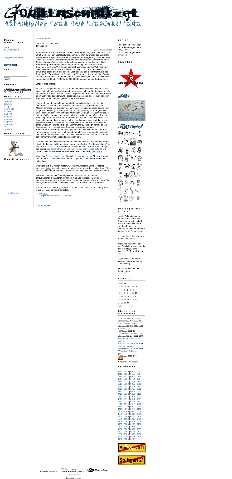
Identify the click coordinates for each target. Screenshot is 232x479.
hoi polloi (8, 111)
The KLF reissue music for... (131, 333)
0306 (126, 439)
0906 (139, 434)
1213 (132, 381)
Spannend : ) (124, 328)
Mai (119, 306)
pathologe (8, 124)
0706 (126, 436)
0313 (139, 386)
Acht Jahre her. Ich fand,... (130, 318)
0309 (126, 416)
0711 (126, 399)
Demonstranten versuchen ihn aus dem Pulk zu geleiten (76, 149)
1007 (132, 426)
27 (119, 303)
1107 (126, 426)
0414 (132, 379)
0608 (132, 421)
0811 (120, 399)
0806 (120, 436)
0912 (139, 389)
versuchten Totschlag (79, 110)
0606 (132, 436)
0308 (126, 424)
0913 (126, 384)
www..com (13, 193)
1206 (120, 434)
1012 (132, 389)
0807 (120, 429)
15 (125, 296)
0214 (120, 381)
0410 (120, 409)
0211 (132, 401)
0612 (132, 391)
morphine (8, 119)
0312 (126, 394)
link (41, 195)
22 (125, 299)
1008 (132, 419)
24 (130, 299)
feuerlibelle (9, 109)
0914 (132, 376)
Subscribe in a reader (128, 362)
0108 (139, 424)
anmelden (122, 55)
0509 (139, 414)
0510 (139, 406)
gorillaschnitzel (99, 50)
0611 (132, 399)
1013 (120, 384)
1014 (126, 376)
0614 (120, 379)
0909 (139, 411)
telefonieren (97, 151)
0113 (126, 389)
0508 (139, 421)
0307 (126, 431)
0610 (132, 406)
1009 (132, 411)
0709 (126, 414)
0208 (132, 424)
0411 (120, 401)
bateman (8, 101)
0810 (120, 406)
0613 (120, 386)
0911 (139, 396)
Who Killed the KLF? (127, 323)
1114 (120, 376)
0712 (126, 391)
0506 (139, 436)
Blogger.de (53, 471)
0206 (132, 439)
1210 (120, 404)
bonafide (8, 104)
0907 (139, 426)
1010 (132, 404)
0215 (126, 374)
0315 (120, 374)
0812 (120, 391)
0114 (126, 381)
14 (122, 296)
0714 (139, 376)
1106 (126, 434)
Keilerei (49, 146)
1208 (120, 419)
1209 (120, 411)
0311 (126, 401)
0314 (139, 379)
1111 (126, 396)
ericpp (6, 106)
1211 (120, 396)
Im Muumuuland (11, 50)
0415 (139, 371)
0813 (132, 384)
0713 (139, 384)
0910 (139, 404)
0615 (126, 371)
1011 (132, 396)
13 (119, 296)
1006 (132, 434)
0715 (120, 371)
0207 (132, 431)
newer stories (44, 38)
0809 (120, 414)
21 (122, 299)
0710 (126, 406)
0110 (139, 409)
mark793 (8, 114)
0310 (126, 409)
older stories (44, 205)
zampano (8, 129)
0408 (120, 424)
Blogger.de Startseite (13, 57)
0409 (120, 416)
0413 (132, 386)
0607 (132, 429)
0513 (126, 386)
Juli (131, 306)
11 (133, 293)
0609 (132, 414)
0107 (139, 431)
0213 (120, 389)
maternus (8, 116)
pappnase (8, 121)
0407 (120, 431)
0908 (139, 419)
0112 (139, 394)
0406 (120, 439)
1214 (139, 374)
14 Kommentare (51, 195)
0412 (120, 394)
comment (67, 195)
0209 (132, 416)
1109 (126, 411)
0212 (132, 394)
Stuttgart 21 (43, 193)
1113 (139, 381)
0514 (126, 379)
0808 (120, 421)
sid (5, 126)
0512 (139, 391)
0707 (126, 429)
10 (130, 293)
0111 (139, 401)
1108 (126, 419)
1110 (126, 404)
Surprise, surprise (126, 346)
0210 (132, 409)
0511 (139, 399)
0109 (139, 416)
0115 (132, 374)
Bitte (48, 168)
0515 (132, 371)
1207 (120, 426)
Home (6, 47)
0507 (139, 429)
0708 (126, 421)
